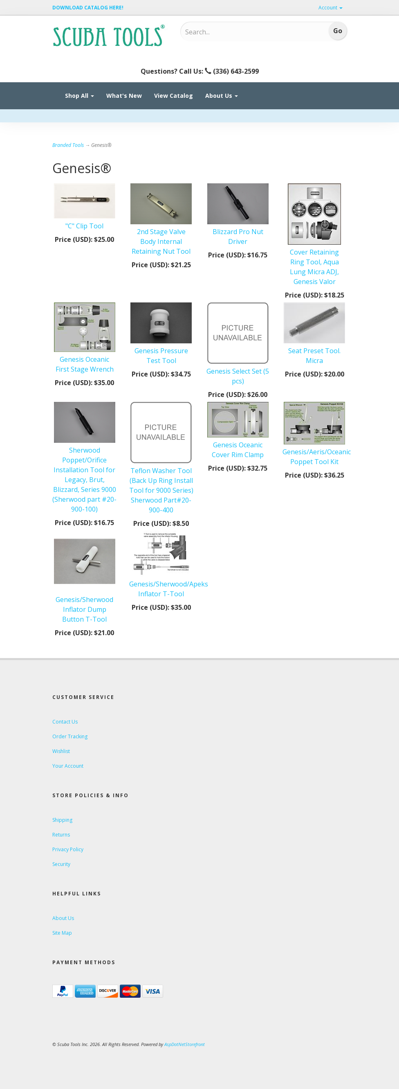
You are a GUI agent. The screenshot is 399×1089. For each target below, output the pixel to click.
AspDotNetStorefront (184, 1044)
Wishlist (61, 751)
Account (330, 7)
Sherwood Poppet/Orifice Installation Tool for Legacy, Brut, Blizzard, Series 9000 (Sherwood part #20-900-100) (84, 480)
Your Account (67, 765)
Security (61, 864)
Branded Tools (68, 145)
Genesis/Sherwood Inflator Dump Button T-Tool (84, 609)
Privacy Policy (67, 849)
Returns (61, 834)
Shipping (62, 819)
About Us (221, 95)
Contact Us (65, 721)
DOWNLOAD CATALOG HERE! (87, 7)
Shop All (79, 95)
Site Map (62, 932)
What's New (124, 95)
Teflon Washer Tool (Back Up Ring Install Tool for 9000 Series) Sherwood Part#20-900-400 (161, 490)
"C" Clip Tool (84, 225)
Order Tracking (69, 736)
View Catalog (173, 95)
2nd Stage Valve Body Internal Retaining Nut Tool (161, 241)
